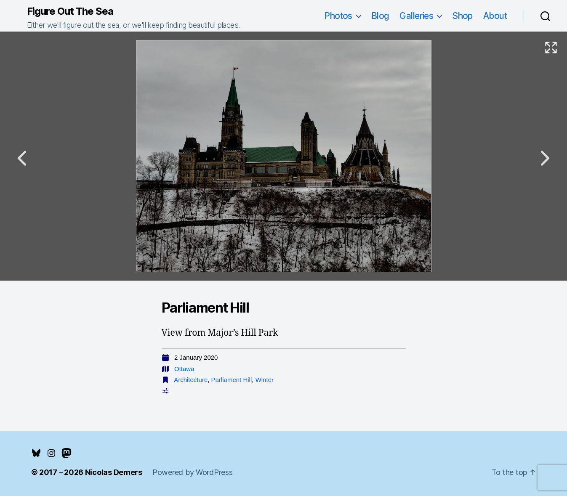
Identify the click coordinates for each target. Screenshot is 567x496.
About (495, 16)
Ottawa (184, 368)
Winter (265, 379)
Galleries (416, 16)
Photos (338, 16)
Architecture (191, 379)
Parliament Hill (231, 379)
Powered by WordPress (192, 472)
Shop (462, 16)
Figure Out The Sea (70, 11)
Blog (380, 16)
